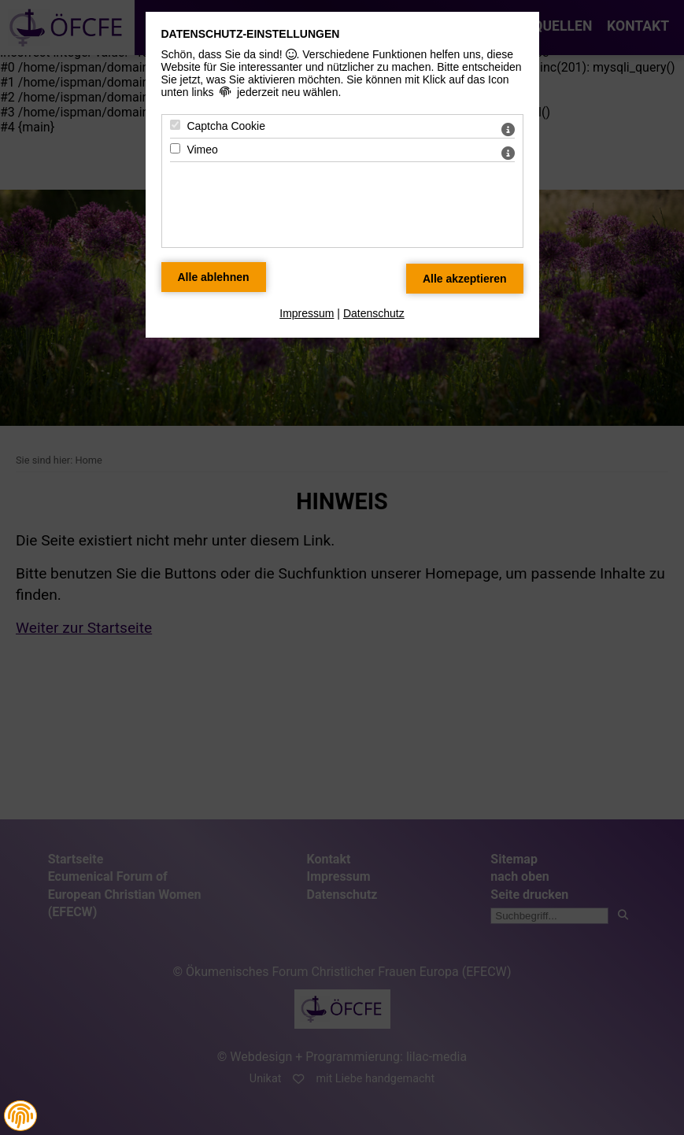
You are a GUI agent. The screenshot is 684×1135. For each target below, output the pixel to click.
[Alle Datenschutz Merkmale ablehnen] (213, 277)
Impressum (306, 313)
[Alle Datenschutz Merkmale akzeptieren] (464, 279)
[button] (20, 1116)
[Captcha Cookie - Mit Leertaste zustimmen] (175, 125)
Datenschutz (374, 313)
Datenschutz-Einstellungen (250, 34)
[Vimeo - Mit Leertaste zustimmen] (175, 148)
